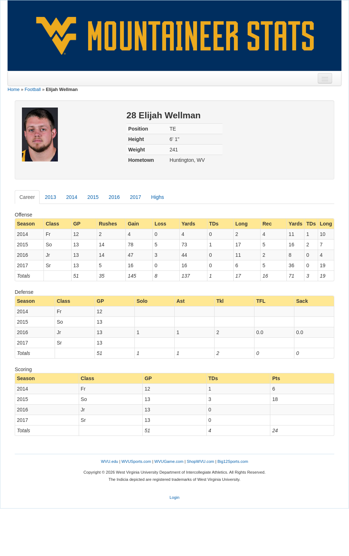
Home (14, 89)
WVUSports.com (136, 461)
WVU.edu (109, 461)
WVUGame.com (169, 461)
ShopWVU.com (200, 461)
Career (27, 197)
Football (33, 89)
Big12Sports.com (232, 461)
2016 (114, 197)
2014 (71, 197)
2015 (92, 197)
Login (174, 497)
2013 (50, 197)
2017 (135, 197)
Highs (157, 197)
